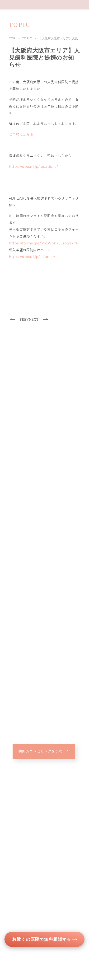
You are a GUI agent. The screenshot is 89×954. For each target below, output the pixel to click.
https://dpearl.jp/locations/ (33, 166)
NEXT (38, 319)
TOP (12, 38)
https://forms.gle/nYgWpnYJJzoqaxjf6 (43, 243)
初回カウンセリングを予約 (44, 751)
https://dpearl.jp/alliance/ (32, 257)
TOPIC (27, 38)
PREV (19, 319)
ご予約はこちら (21, 134)
